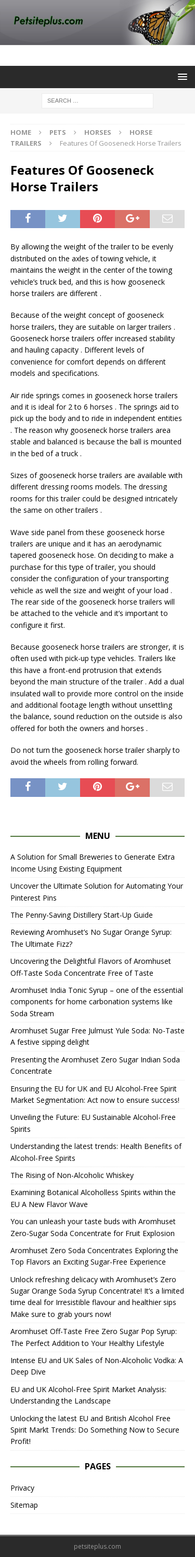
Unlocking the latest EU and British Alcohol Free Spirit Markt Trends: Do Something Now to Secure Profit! (94, 1430)
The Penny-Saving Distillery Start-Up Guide (81, 915)
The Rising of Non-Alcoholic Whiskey (72, 1175)
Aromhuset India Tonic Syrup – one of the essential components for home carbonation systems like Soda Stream (96, 1001)
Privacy (22, 1488)
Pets (57, 132)
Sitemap (24, 1505)
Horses (97, 132)
